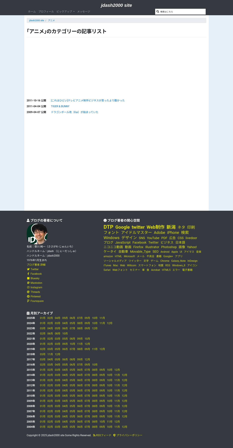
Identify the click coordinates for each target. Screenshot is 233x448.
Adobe (159, 232)
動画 (128, 247)
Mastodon (34, 282)
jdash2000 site (116, 5)
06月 (72, 318)
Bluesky (33, 278)
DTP (108, 227)
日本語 (180, 242)
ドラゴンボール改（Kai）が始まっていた (74, 112)
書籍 (158, 256)
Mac (115, 265)
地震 (160, 265)
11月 (102, 318)
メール (141, 256)
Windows (111, 237)
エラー (176, 269)
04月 (57, 318)
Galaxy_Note (178, 260)
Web (122, 265)
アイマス (189, 251)
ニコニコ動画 (113, 247)
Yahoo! (192, 247)
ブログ (108, 242)
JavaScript (123, 242)
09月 (87, 318)
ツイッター (135, 260)
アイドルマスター (136, 232)
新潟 (171, 227)
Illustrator (152, 247)
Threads (33, 291)
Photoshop (169, 247)
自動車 (123, 251)
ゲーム (154, 260)
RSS (167, 265)
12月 (109, 323)
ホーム (32, 11)
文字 (146, 260)
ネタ (181, 227)
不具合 (150, 256)
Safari (107, 269)
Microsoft (129, 256)
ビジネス (167, 242)
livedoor (191, 238)
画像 (182, 247)
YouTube (153, 238)
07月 (80, 318)
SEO (156, 251)
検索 (185, 232)
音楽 (198, 251)
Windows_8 (178, 265)
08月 (80, 323)
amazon (108, 256)
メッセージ (83, 11)
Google (122, 227)
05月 (65, 318)
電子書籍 (187, 269)
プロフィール (46, 11)
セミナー (135, 269)
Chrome (164, 260)
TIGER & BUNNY (60, 106)
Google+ (168, 256)
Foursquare (35, 301)
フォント (111, 232)
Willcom (131, 265)
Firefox (138, 247)
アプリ (179, 256)
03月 (57, 323)
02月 (50, 318)
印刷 (191, 227)
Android (165, 251)
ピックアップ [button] (64, 11)
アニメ (51, 20)
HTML (118, 256)
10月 (95, 318)
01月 (42, 318)
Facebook (34, 273)
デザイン (129, 237)
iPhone (173, 232)
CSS (181, 238)
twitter (138, 227)
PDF (164, 238)
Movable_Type (140, 251)
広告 (172, 238)
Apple (174, 251)
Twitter (33, 269)
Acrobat (155, 269)
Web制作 (156, 227)
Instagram (34, 287)
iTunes (107, 265)
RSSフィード (102, 435)
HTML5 (166, 269)
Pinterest (34, 296)
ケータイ (110, 251)
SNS (142, 238)
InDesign (193, 260)
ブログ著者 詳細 (36, 264)
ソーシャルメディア (115, 260)
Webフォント (120, 269)
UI (181, 251)
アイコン (192, 265)
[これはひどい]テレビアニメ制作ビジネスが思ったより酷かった (88, 100)
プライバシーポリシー (127, 435)
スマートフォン (147, 265)
